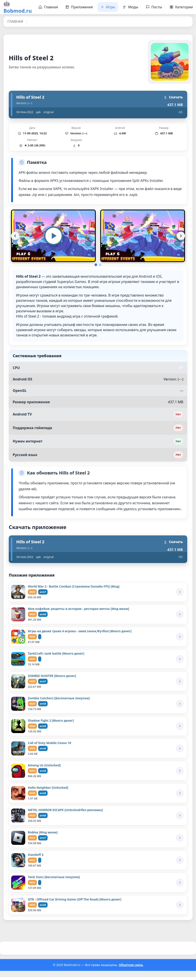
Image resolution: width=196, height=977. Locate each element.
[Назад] (15, 236)
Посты (154, 7)
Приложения (79, 7)
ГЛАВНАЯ (15, 21)
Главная (48, 7)
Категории (181, 7)
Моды (130, 7)
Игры (107, 7)
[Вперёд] (181, 236)
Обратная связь (131, 965)
